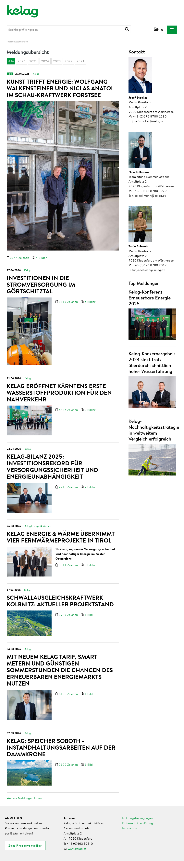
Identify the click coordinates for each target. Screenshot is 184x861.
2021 (80, 61)
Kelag (36, 73)
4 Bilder (41, 257)
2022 (69, 61)
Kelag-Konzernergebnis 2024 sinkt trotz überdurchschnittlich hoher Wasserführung (152, 362)
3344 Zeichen (20, 257)
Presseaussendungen (17, 41)
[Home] (20, 9)
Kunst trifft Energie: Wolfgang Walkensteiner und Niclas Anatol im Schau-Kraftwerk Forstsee (60, 88)
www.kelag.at (77, 848)
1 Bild (89, 614)
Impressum (129, 828)
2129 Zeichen (69, 764)
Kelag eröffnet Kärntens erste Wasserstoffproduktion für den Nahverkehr (59, 392)
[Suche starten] (127, 29)
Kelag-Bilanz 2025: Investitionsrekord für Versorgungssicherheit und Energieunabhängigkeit (52, 466)
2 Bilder (90, 410)
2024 (45, 61)
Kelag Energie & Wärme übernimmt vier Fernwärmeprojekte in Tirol (61, 537)
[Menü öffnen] (172, 30)
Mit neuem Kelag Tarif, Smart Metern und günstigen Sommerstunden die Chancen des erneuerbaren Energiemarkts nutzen (60, 670)
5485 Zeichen (69, 410)
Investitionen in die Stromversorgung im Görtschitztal (41, 284)
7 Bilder (90, 487)
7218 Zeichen (69, 487)
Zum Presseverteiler (25, 846)
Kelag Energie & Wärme (37, 526)
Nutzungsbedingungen (137, 818)
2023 (57, 61)
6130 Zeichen (69, 694)
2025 (33, 61)
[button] (158, 30)
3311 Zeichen (69, 565)
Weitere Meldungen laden (24, 798)
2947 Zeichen (69, 614)
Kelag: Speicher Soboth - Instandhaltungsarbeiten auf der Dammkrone (61, 747)
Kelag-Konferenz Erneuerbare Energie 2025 (150, 297)
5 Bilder (90, 301)
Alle (11, 61)
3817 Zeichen (69, 301)
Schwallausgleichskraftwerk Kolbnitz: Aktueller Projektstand (60, 600)
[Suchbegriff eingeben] (69, 29)
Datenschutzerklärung (137, 823)
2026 (21, 61)
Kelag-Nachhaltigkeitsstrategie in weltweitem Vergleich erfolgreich (154, 430)
